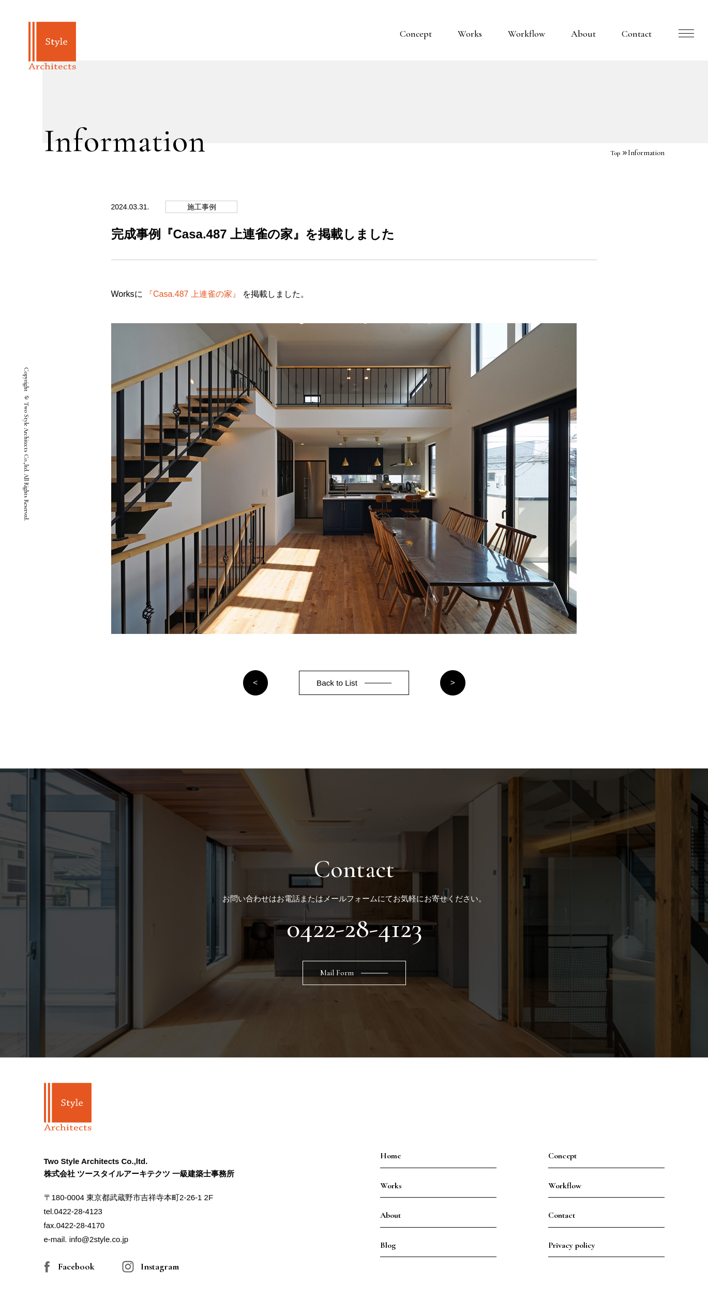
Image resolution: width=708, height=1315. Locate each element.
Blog (388, 1247)
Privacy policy (571, 1247)
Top (614, 152)
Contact (637, 33)
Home (390, 1158)
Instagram (160, 1269)
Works (470, 33)
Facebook (76, 1269)
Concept (416, 33)
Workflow (526, 33)
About (583, 33)
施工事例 (208, 207)
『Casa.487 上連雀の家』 (192, 294)
